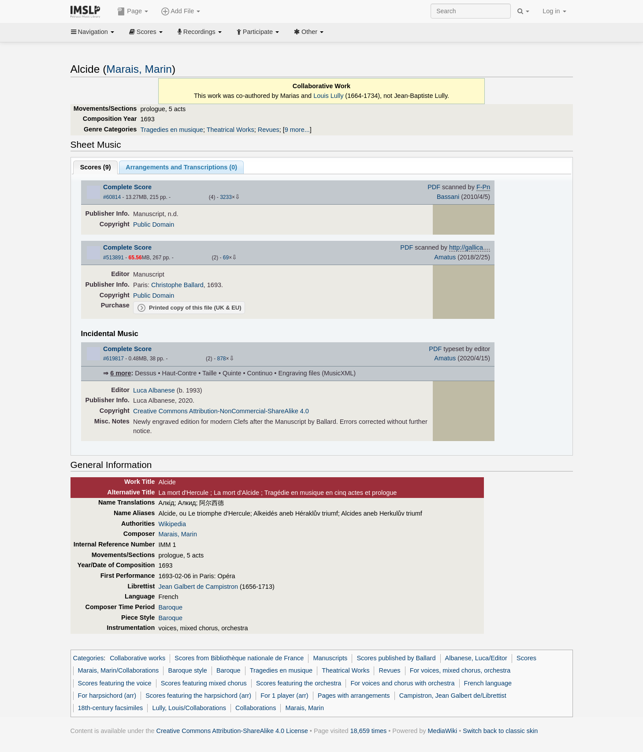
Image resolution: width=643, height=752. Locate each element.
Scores (146, 31)
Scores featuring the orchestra (298, 683)
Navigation (92, 31)
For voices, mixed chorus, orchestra (460, 670)
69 (226, 257)
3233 (226, 197)
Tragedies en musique (172, 129)
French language (488, 683)
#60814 (112, 197)
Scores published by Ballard (396, 658)
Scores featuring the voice (115, 683)
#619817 (113, 358)
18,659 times (368, 730)
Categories (88, 658)
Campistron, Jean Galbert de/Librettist (452, 695)
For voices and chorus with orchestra (403, 683)
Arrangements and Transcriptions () (181, 167)
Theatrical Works (230, 129)
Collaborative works (137, 658)
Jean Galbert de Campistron (198, 586)
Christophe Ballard (177, 284)
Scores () (95, 167)
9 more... (297, 129)
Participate (258, 31)
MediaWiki (442, 730)
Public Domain (153, 224)
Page (132, 11)
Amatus (445, 257)
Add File (180, 11)
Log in (554, 11)
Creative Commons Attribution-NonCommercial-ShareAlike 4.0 (221, 411)
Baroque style (187, 670)
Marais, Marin (139, 69)
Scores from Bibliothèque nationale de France (239, 658)
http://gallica (466, 247)
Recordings (200, 31)
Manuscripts (330, 658)
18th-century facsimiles (110, 707)
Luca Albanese (154, 390)
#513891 (113, 257)
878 (221, 358)
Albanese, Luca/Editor (476, 658)
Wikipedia (172, 524)
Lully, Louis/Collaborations (189, 707)
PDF (433, 187)
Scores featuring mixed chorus (204, 683)
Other (308, 31)
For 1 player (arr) (284, 695)
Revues (268, 129)
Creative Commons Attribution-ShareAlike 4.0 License (232, 730)
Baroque (170, 607)
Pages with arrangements (354, 695)
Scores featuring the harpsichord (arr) (198, 695)
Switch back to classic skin (500, 730)
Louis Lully (328, 95)
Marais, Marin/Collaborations (118, 670)
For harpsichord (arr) (107, 695)
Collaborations (255, 707)
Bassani (448, 196)
